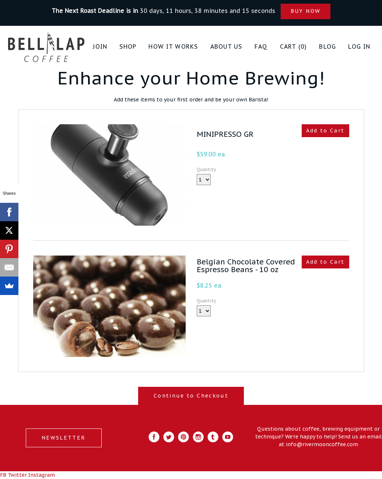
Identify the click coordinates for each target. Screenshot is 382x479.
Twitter (17, 475)
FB (3, 475)
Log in (359, 46)
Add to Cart (325, 130)
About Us (226, 46)
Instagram (41, 475)
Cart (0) (293, 46)
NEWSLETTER (63, 437)
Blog (327, 46)
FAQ (261, 46)
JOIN (100, 46)
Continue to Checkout (191, 395)
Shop (127, 46)
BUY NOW (305, 11)
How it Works (173, 46)
